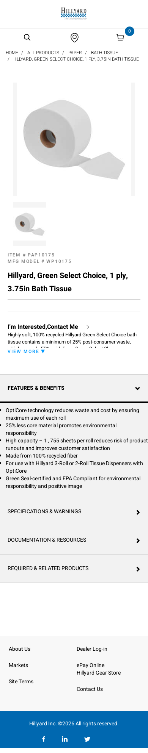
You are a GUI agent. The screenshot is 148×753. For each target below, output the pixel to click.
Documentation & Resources (47, 540)
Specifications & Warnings (44, 512)
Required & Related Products (48, 568)
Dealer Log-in (92, 649)
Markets (18, 665)
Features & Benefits (36, 388)
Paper (75, 52)
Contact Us (90, 689)
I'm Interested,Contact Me (43, 327)
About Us (19, 649)
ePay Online (90, 665)
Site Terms (21, 682)
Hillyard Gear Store (99, 673)
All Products (43, 52)
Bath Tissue (104, 52)
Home (12, 52)
